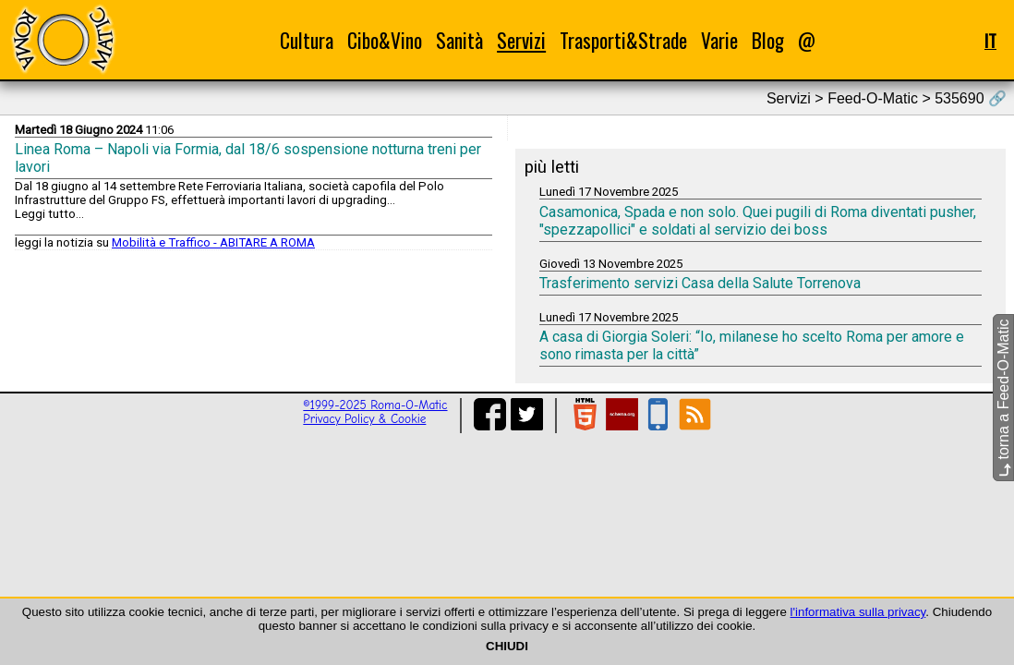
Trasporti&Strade (623, 40)
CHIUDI (507, 646)
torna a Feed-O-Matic (1003, 399)
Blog (768, 40)
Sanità (459, 40)
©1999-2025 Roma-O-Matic (375, 405)
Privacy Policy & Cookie (364, 419)
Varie (719, 40)
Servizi (521, 40)
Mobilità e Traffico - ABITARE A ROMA (213, 242)
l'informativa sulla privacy (858, 612)
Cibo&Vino (384, 40)
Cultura (306, 40)
